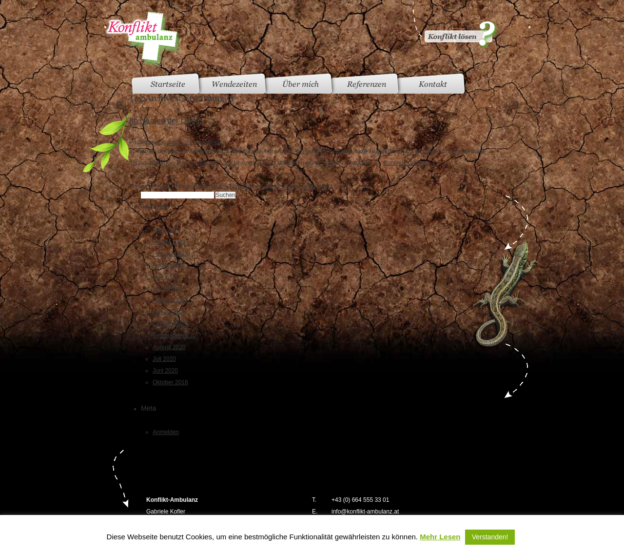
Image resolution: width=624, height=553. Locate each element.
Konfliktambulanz (143, 39)
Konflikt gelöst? (454, 24)
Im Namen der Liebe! (165, 121)
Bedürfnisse (210, 186)
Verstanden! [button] (490, 537)
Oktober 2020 (170, 323)
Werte (273, 186)
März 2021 (166, 288)
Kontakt (433, 84)
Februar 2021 (170, 300)
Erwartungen (246, 186)
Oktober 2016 (170, 382)
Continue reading (409, 162)
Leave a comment (309, 186)
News (162, 186)
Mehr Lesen (440, 537)
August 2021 (169, 265)
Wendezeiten (234, 84)
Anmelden (166, 432)
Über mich (300, 84)
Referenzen (366, 84)
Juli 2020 (164, 359)
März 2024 (166, 230)
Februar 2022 (170, 253)
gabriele (212, 142)
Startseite (168, 84)
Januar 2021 (169, 312)
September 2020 (174, 335)
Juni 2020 (165, 370)
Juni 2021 (165, 277)
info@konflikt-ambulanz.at (365, 511)
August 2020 (169, 347)
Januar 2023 (169, 241)
